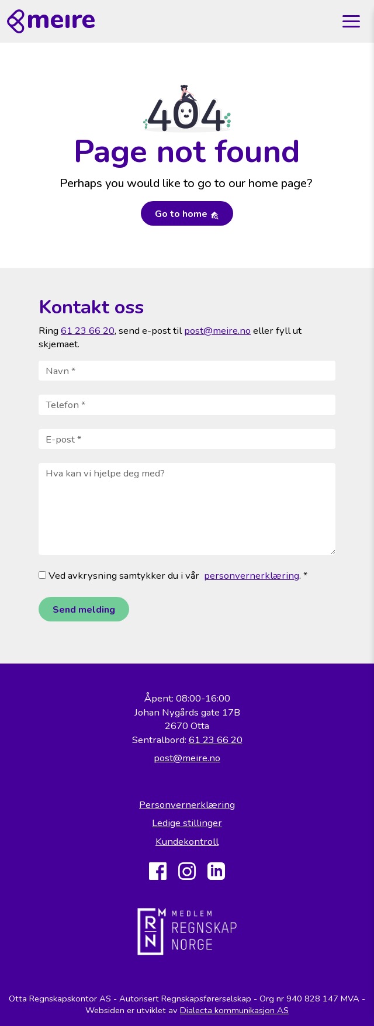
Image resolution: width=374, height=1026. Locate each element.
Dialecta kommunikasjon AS (234, 1010)
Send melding (84, 609)
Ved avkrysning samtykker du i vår (119, 575)
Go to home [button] (187, 214)
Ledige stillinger (187, 823)
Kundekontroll (187, 841)
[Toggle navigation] (351, 22)
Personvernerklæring (187, 804)
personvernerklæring (251, 575)
